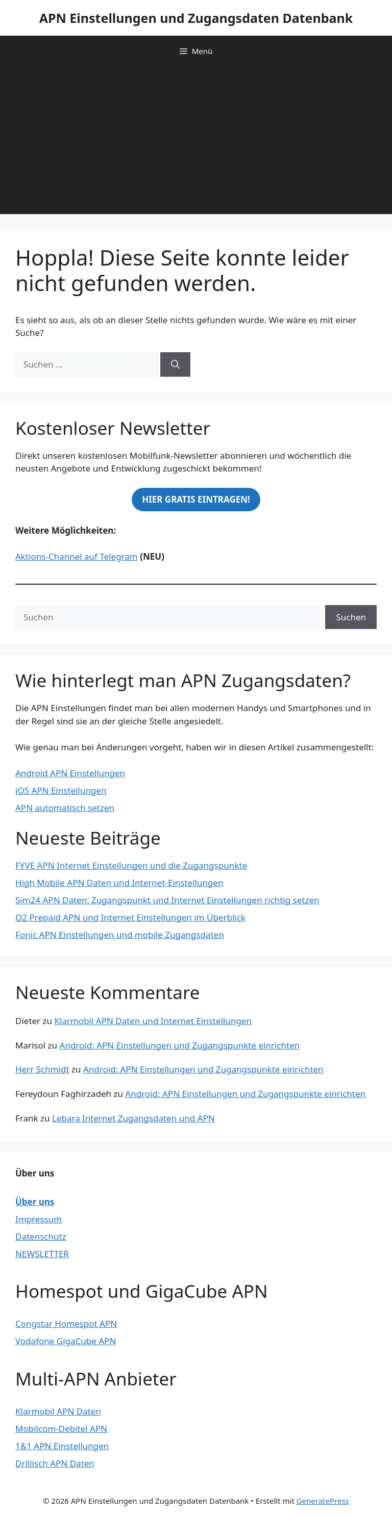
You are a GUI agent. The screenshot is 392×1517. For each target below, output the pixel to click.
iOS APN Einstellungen (60, 790)
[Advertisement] (196, 142)
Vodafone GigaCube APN (65, 1341)
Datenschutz (40, 1236)
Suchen (351, 617)
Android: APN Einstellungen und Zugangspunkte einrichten (180, 1045)
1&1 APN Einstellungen (62, 1446)
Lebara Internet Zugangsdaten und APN (133, 1118)
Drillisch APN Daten (54, 1463)
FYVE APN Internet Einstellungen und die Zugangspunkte (131, 865)
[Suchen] (175, 364)
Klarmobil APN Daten (58, 1411)
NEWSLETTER (42, 1254)
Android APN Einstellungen (70, 773)
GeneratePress (323, 1501)
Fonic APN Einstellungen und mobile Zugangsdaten (119, 934)
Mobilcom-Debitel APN (61, 1428)
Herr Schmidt (42, 1069)
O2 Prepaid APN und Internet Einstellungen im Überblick (130, 917)
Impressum (38, 1219)
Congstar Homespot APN (66, 1323)
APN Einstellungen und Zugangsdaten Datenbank (196, 18)
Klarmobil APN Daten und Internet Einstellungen (152, 1021)
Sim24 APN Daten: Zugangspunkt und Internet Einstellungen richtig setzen (167, 900)
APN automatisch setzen (64, 808)
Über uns (34, 1202)
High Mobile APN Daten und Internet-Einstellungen (119, 882)
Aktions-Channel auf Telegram (76, 556)
